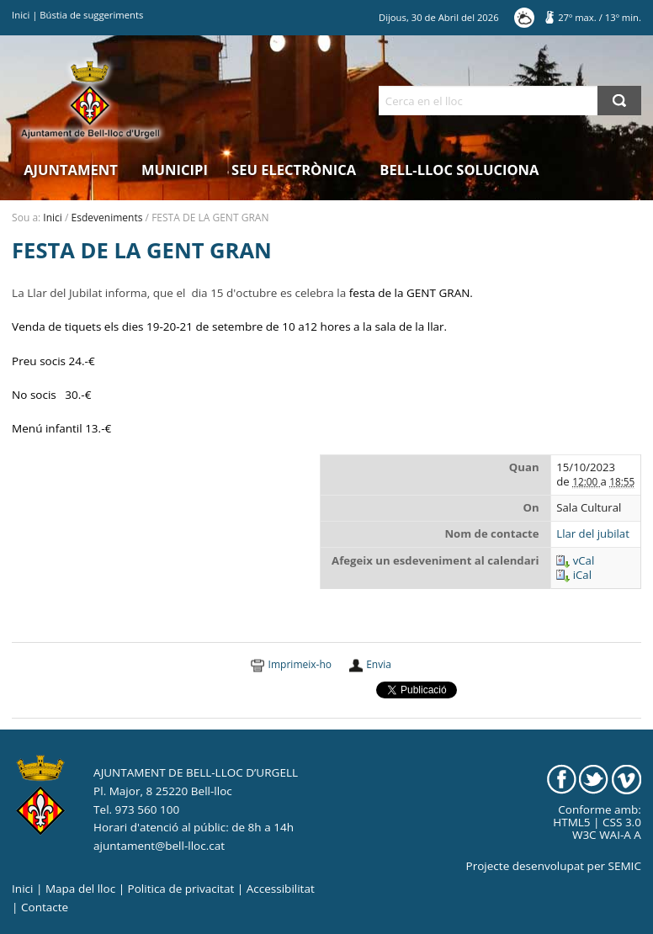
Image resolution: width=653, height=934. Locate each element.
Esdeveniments (107, 217)
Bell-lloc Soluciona (459, 169)
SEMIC (624, 865)
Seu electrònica (293, 169)
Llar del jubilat (592, 534)
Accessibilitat (281, 888)
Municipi (174, 169)
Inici (20, 14)
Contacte (44, 907)
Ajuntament (71, 169)
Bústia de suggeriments (91, 14)
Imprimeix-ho (300, 664)
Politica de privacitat (181, 888)
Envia (378, 664)
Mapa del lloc (80, 888)
